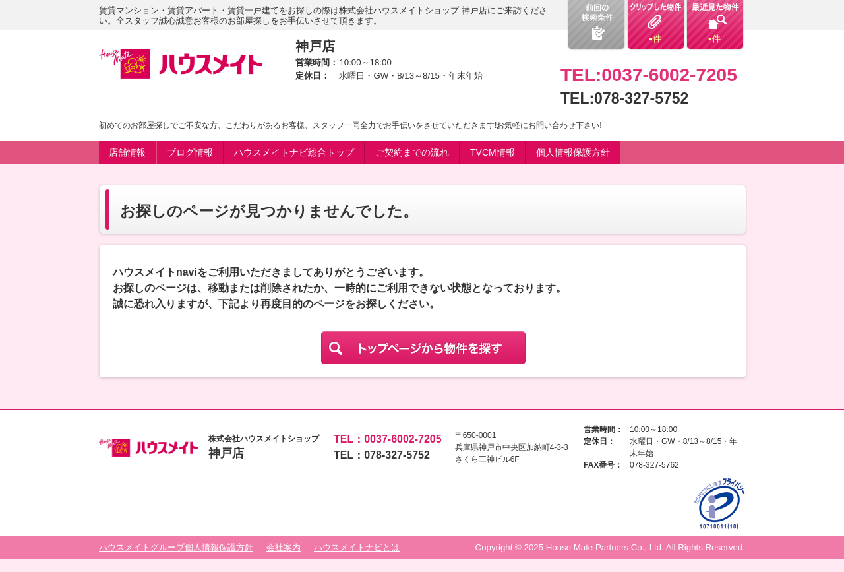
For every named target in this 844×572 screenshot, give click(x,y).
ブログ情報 (190, 152)
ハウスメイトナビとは (357, 547)
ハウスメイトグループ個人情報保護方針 (176, 547)
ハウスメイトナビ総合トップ (294, 152)
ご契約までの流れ (412, 152)
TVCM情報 (492, 152)
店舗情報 (127, 152)
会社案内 (283, 547)
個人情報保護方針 (573, 152)
